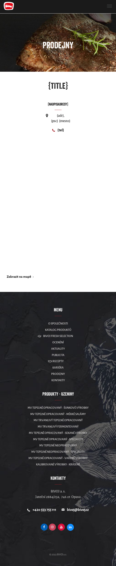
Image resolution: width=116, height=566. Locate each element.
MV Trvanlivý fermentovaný (58, 426)
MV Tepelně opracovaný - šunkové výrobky (58, 407)
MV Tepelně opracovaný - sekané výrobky (58, 432)
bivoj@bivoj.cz (78, 510)
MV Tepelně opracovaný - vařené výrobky (58, 458)
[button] (109, 6)
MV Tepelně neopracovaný (58, 445)
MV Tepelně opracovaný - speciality (58, 439)
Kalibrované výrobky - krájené (58, 464)
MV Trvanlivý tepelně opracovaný (58, 420)
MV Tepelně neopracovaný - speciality (58, 451)
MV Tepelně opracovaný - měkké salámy (58, 414)
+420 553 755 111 (44, 510)
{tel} (60, 130)
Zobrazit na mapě (19, 276)
